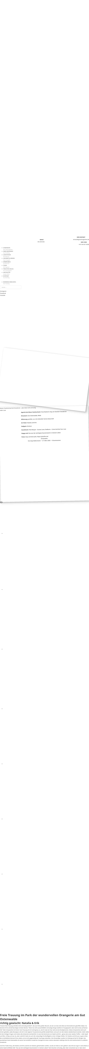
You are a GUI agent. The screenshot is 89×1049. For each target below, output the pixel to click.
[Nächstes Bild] (1, 502)
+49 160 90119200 (84, 244)
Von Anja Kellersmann (34, 441)
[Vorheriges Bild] (0, 502)
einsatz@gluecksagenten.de (81, 239)
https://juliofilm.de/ (42, 436)
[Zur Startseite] (44, 118)
